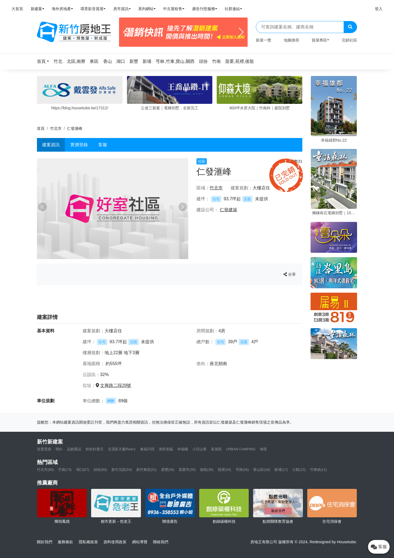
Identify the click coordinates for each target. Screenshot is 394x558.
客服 (102, 144)
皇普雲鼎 (44, 449)
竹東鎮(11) (318, 470)
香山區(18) (261, 470)
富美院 (216, 449)
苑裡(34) (224, 470)
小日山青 (199, 449)
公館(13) (299, 470)
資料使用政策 (114, 542)
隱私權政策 (88, 542)
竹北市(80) (45, 470)
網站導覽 (139, 542)
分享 (289, 274)
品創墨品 (74, 449)
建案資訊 (51, 144)
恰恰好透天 (94, 449)
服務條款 (65, 542)
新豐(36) (168, 470)
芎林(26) (242, 470)
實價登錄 (79, 144)
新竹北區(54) (121, 470)
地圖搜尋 (291, 40)
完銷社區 (349, 40)
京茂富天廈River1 (122, 449)
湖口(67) (82, 470)
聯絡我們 (160, 542)
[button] (44, 61)
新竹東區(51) (146, 470)
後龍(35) (206, 470)
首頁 (41, 128)
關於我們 (44, 542)
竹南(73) (65, 470)
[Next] (241, 32)
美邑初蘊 (166, 449)
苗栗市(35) (187, 470)
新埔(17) (281, 470)
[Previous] (125, 32)
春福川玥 (147, 449)
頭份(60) (100, 470)
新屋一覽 (263, 40)
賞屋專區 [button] (319, 40)
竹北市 (56, 128)
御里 (263, 449)
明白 (59, 449)
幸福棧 (182, 449)
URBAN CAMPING (241, 449)
